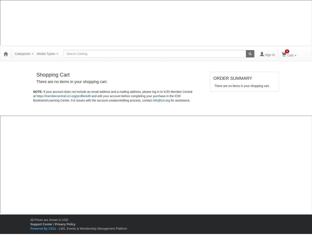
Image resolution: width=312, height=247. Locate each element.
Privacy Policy (65, 224)
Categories (24, 54)
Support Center (41, 224)
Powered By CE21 (43, 228)
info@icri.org (161, 100)
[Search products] (250, 53)
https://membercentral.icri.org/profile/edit (64, 96)
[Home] (5, 53)
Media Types (47, 54)
